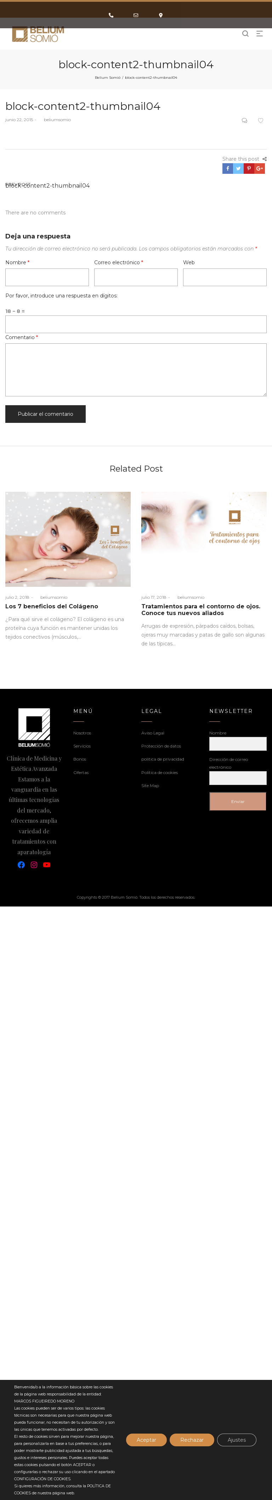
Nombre (17, 262)
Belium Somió (107, 77)
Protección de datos (161, 746)
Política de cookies (159, 772)
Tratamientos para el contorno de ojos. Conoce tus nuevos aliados (200, 609)
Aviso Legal (152, 733)
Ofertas (81, 772)
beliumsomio (54, 119)
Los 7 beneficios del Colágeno (51, 606)
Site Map (150, 785)
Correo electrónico (118, 262)
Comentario (21, 337)
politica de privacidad (162, 759)
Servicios (82, 746)
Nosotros (82, 733)
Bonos (79, 759)
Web (189, 262)
